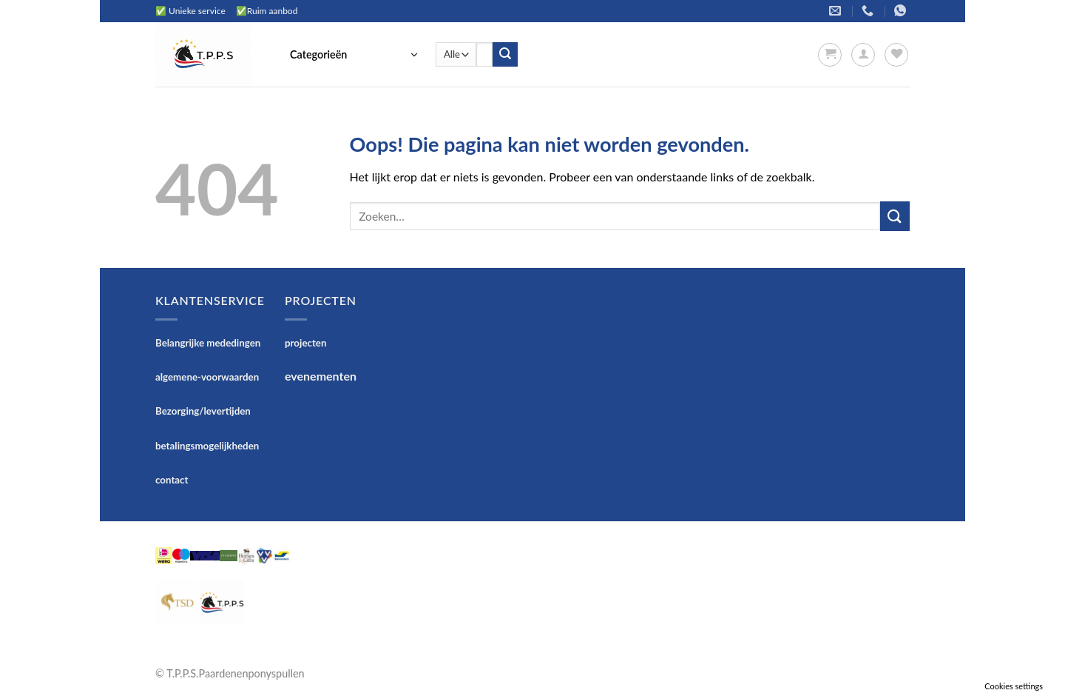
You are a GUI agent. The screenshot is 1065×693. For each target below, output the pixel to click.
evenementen (320, 376)
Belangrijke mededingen (207, 343)
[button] (353, 55)
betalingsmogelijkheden (207, 446)
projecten (305, 343)
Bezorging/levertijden (203, 411)
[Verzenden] (505, 54)
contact (172, 480)
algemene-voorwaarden (207, 377)
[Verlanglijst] (896, 55)
